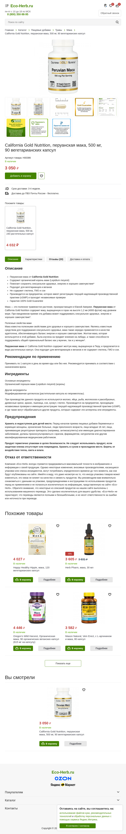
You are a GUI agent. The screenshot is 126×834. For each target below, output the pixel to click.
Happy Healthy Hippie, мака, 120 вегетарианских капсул (31, 569)
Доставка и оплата (80, 259)
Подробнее (49, 579)
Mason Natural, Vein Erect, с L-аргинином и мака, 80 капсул (88, 637)
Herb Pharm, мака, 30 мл (79, 567)
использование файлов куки (75, 813)
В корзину (25, 579)
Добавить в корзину (20, 176)
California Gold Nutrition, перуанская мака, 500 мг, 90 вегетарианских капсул (61, 733)
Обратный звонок (110, 13)
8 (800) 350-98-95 (17, 14)
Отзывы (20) (56, 259)
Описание (13, 259)
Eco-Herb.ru (21, 6)
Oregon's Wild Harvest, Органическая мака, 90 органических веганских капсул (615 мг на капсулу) (36, 639)
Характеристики (33, 259)
